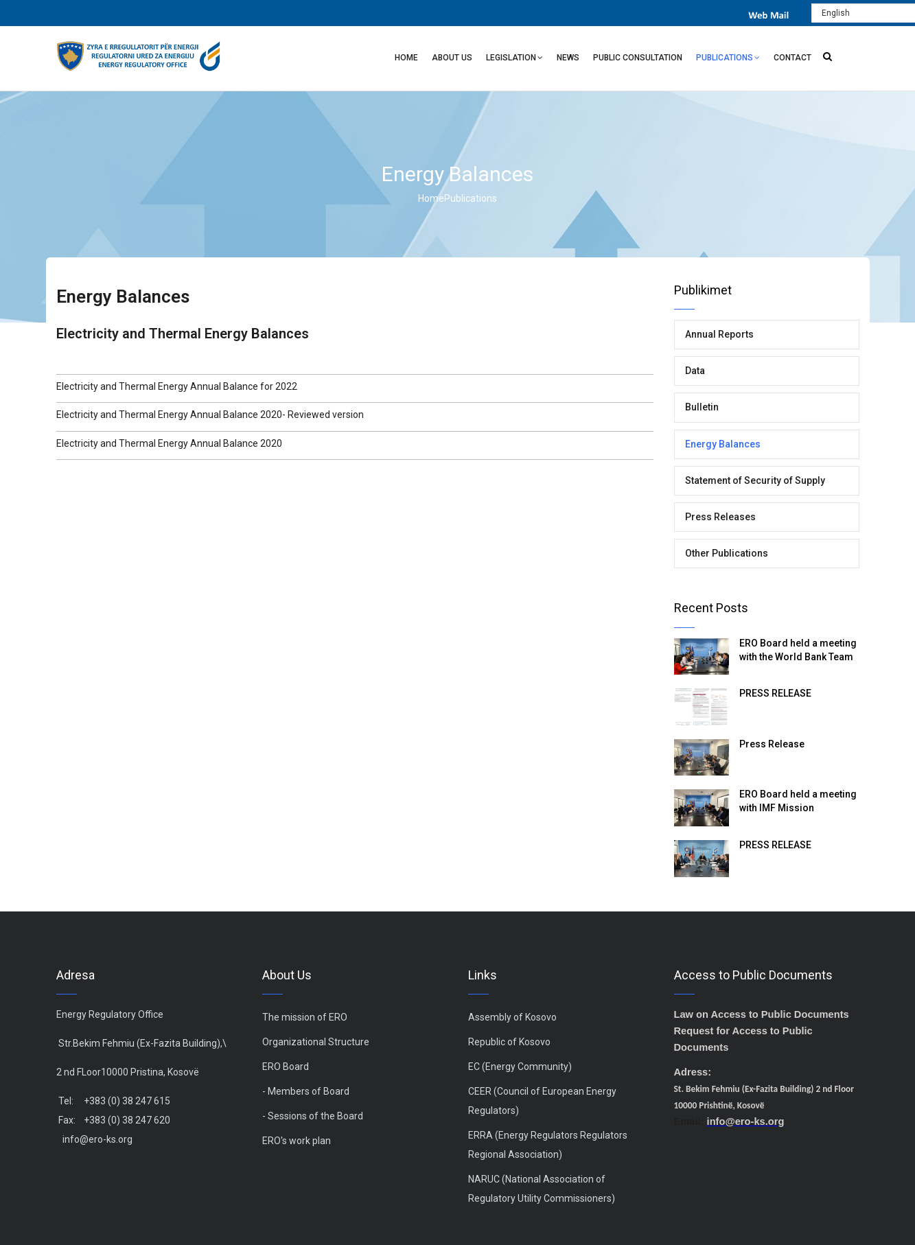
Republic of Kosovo (509, 1041)
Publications (728, 59)
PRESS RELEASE (775, 693)
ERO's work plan (296, 1140)
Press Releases (720, 516)
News (568, 57)
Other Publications (726, 553)
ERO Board (285, 1066)
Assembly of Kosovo (512, 1017)
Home (406, 57)
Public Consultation (637, 57)
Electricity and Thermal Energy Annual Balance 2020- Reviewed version (210, 414)
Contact (792, 57)
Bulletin (702, 407)
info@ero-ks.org (97, 1139)
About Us (452, 57)
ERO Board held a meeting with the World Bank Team (798, 650)
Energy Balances (723, 444)
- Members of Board (305, 1091)
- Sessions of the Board (312, 1115)
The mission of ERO (304, 1017)
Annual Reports (719, 334)
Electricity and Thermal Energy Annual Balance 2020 (169, 443)
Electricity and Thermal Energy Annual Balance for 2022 (176, 386)
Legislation (514, 59)
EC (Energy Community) (520, 1066)
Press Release (771, 743)
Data (695, 370)
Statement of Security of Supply (755, 480)
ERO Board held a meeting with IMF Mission (798, 801)
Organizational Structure (315, 1041)
